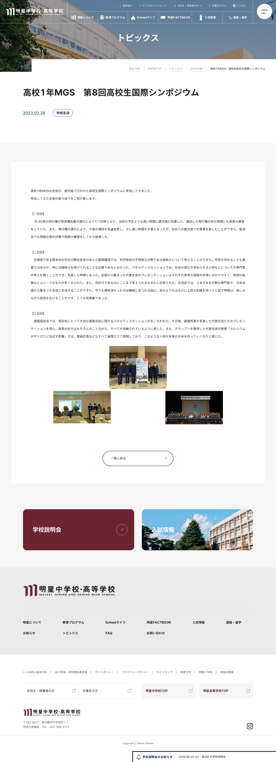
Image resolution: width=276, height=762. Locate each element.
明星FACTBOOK (159, 622)
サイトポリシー (104, 672)
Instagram (250, 726)
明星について (32, 622)
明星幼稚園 (227, 672)
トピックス (70, 633)
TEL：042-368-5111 (55, 727)
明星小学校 (205, 672)
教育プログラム (73, 622)
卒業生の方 (90, 690)
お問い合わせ (156, 633)
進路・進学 (233, 622)
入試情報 (198, 622)
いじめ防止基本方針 (35, 672)
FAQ (108, 633)
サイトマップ (164, 672)
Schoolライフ (115, 622)
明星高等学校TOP (215, 690)
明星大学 (185, 672)
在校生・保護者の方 (40, 690)
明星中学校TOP (157, 690)
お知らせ (29, 633)
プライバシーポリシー (135, 672)
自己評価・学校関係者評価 (71, 672)
